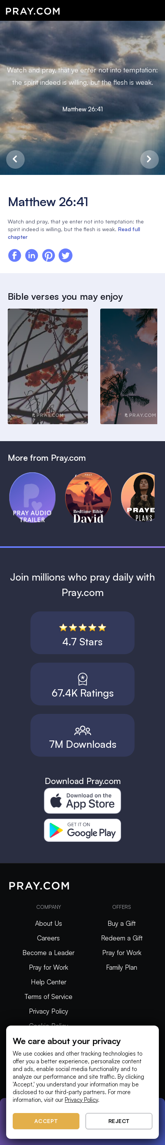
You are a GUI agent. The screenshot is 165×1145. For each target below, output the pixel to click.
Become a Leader (48, 953)
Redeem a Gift (122, 938)
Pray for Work (48, 967)
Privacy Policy (48, 1011)
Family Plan (121, 967)
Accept (46, 1121)
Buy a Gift (122, 923)
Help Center (48, 982)
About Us (48, 923)
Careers (48, 938)
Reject (119, 1121)
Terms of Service (48, 996)
